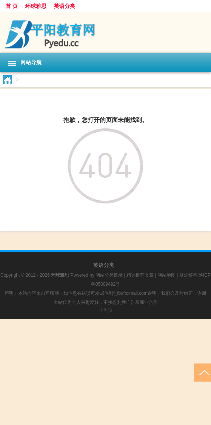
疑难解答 (188, 275)
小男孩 (105, 310)
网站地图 (166, 275)
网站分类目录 (109, 275)
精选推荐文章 (140, 275)
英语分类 (64, 6)
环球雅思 (35, 6)
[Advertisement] (105, 372)
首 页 (12, 6)
